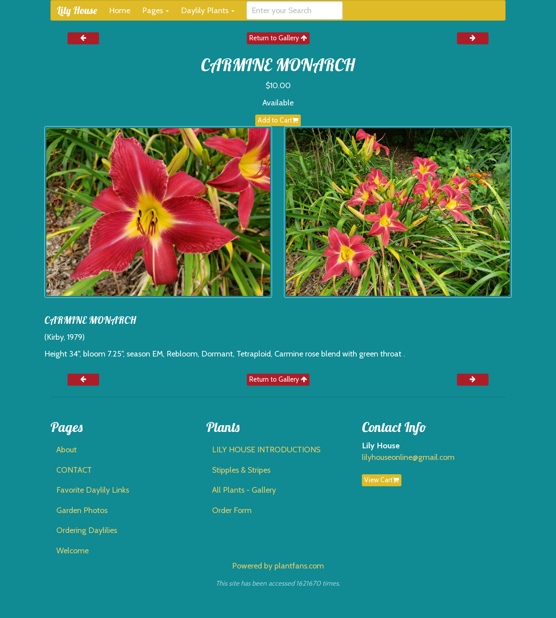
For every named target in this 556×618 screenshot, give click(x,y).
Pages (155, 10)
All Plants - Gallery (244, 490)
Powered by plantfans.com (278, 565)
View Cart (381, 480)
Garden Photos (81, 510)
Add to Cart (278, 120)
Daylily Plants (207, 10)
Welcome (72, 550)
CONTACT (74, 470)
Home (119, 10)
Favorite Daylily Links (92, 490)
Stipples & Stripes (241, 470)
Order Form (232, 510)
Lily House (77, 10)
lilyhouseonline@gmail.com (408, 457)
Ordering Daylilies (86, 530)
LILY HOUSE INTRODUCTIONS (266, 449)
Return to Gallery (278, 38)
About (66, 449)
